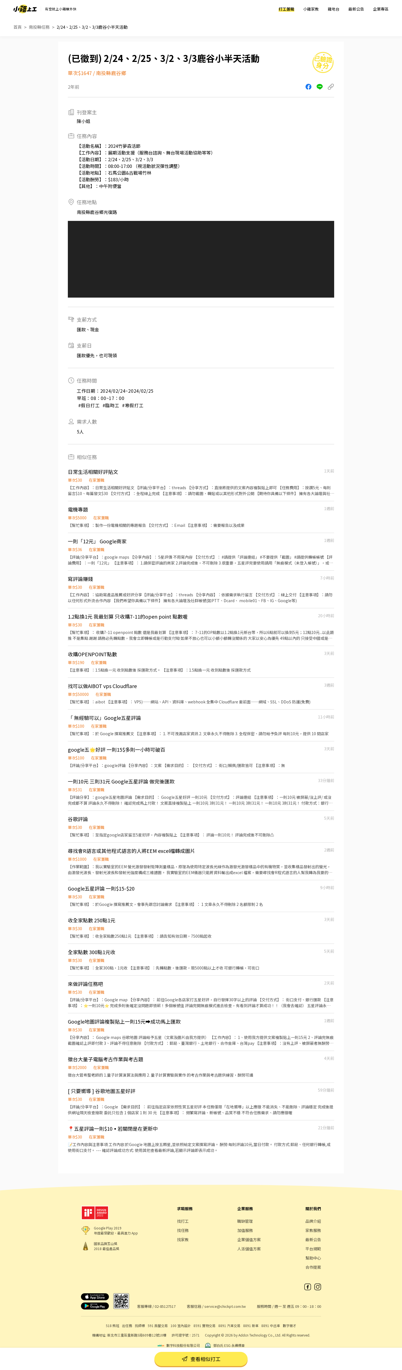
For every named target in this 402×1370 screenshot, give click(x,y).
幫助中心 (313, 1258)
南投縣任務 (39, 27)
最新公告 (356, 9)
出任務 (127, 1325)
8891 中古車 (270, 1325)
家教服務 (313, 1230)
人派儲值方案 (249, 1248)
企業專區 (381, 9)
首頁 (17, 27)
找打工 (183, 1221)
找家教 (183, 1239)
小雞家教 (311, 9)
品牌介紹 (313, 1221)
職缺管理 (245, 1221)
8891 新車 (251, 1325)
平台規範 (313, 1248)
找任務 (183, 1230)
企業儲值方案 (249, 1239)
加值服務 (245, 1230)
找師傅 (140, 1325)
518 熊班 (112, 1325)
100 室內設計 (181, 1325)
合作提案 (313, 1267)
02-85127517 (165, 1306)
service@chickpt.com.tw (225, 1306)
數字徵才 (289, 1325)
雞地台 (333, 9)
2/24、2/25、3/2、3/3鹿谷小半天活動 (92, 27)
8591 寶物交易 (204, 1325)
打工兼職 (286, 9)
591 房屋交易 (158, 1325)
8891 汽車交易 (229, 1325)
